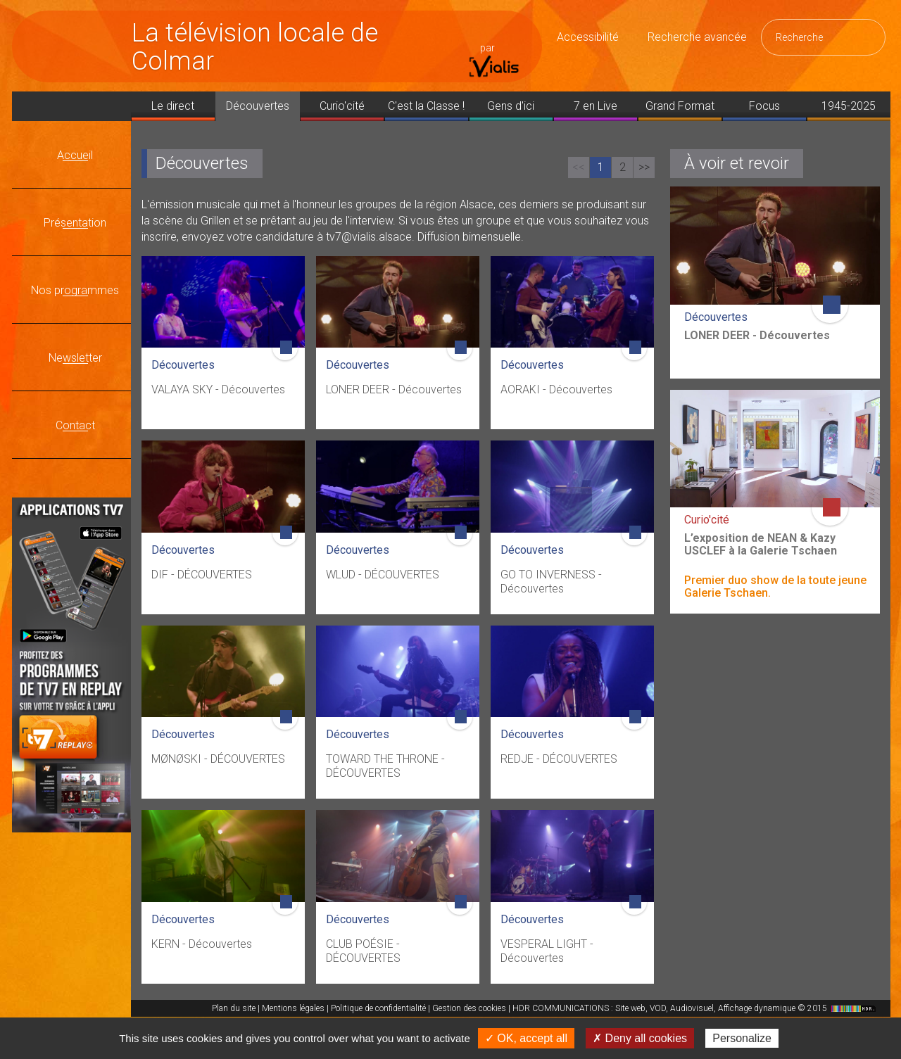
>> (644, 167)
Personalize (741, 1038)
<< (578, 167)
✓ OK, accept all (526, 1038)
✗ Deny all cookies (640, 1038)
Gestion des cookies (469, 1008)
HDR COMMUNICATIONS (695, 1008)
